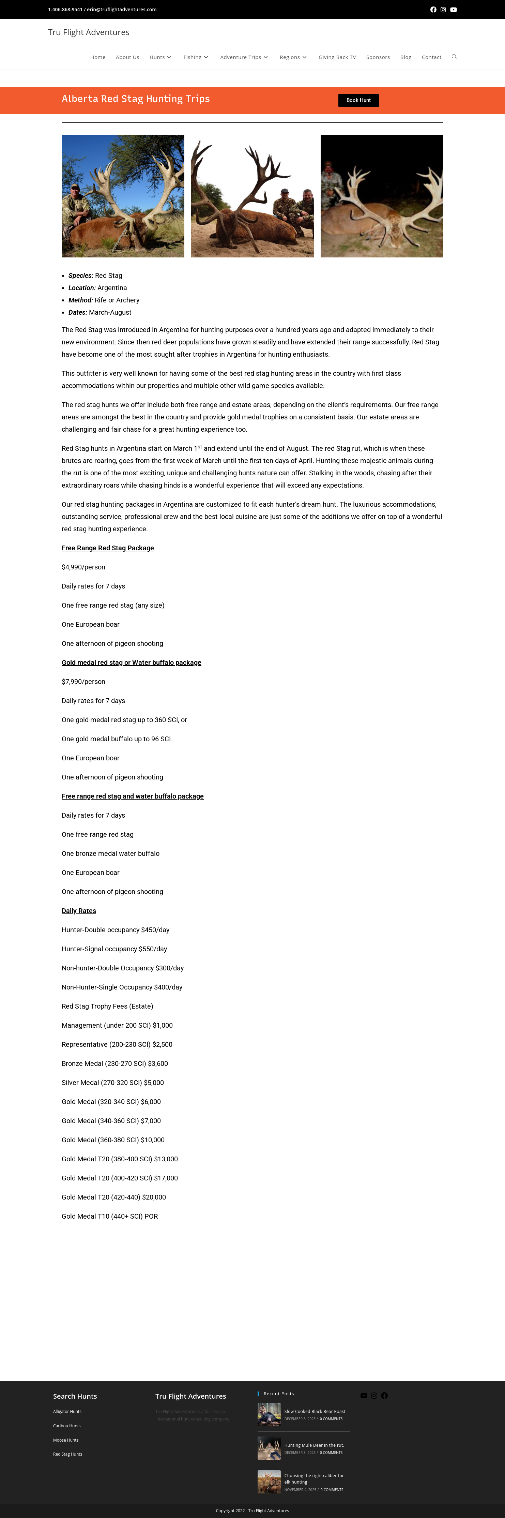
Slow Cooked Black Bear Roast (315, 1411)
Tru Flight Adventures (88, 32)
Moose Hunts (65, 1440)
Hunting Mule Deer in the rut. (314, 1445)
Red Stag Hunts (67, 1454)
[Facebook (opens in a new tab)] (433, 9)
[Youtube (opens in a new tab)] (452, 9)
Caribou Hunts (67, 1426)
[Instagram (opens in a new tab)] (443, 9)
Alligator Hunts (67, 1411)
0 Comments (331, 1418)
